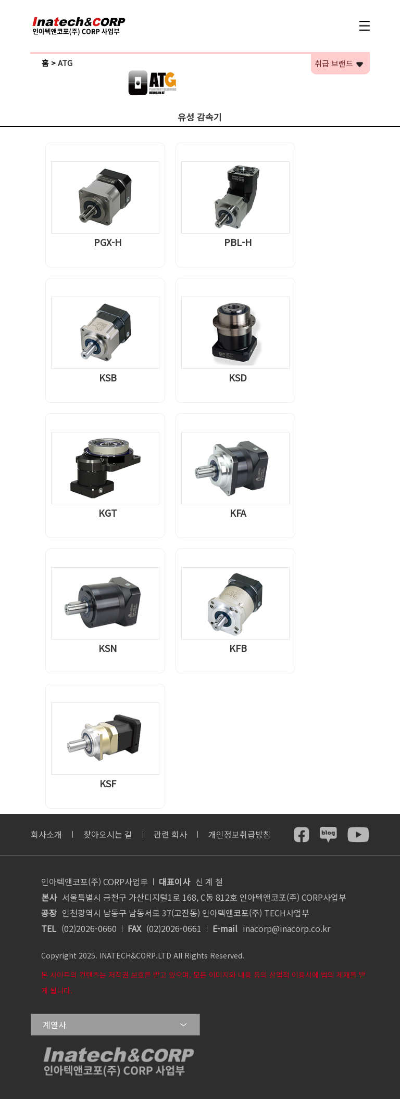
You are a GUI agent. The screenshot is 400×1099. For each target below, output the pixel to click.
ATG (65, 62)
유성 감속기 (200, 116)
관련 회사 (170, 834)
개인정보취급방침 (239, 834)
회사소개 (46, 834)
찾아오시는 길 (107, 834)
